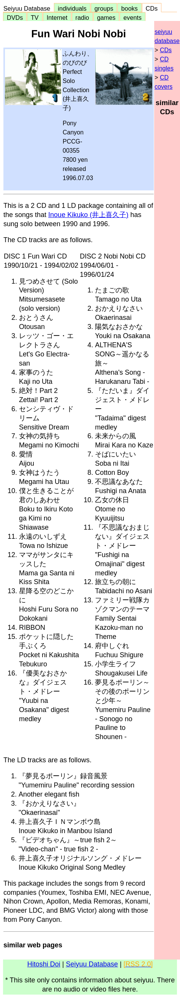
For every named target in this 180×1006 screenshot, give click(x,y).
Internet (57, 17)
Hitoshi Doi (43, 964)
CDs (151, 8)
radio (82, 17)
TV (34, 17)
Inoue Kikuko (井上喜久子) (88, 215)
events (132, 17)
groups (104, 8)
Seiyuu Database (28, 8)
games (106, 17)
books (129, 8)
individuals (72, 8)
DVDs (14, 17)
